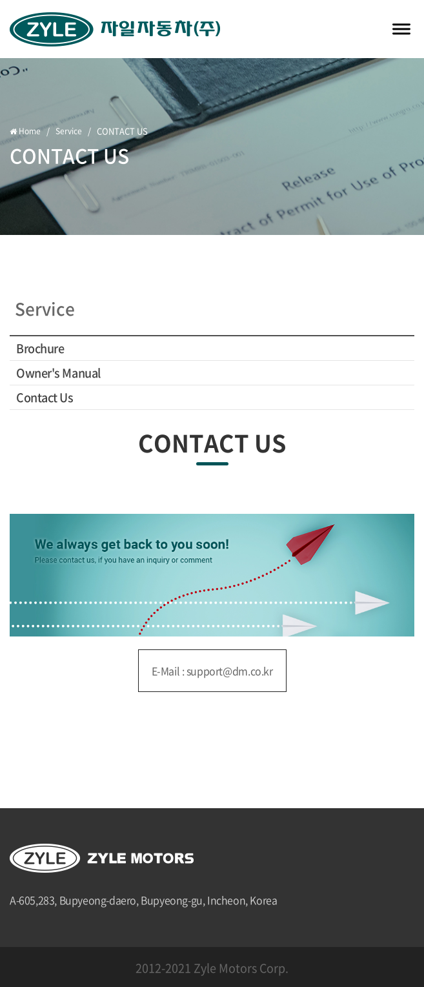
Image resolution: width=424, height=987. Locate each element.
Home (26, 131)
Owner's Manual (58, 373)
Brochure (40, 348)
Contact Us (45, 397)
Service (70, 131)
